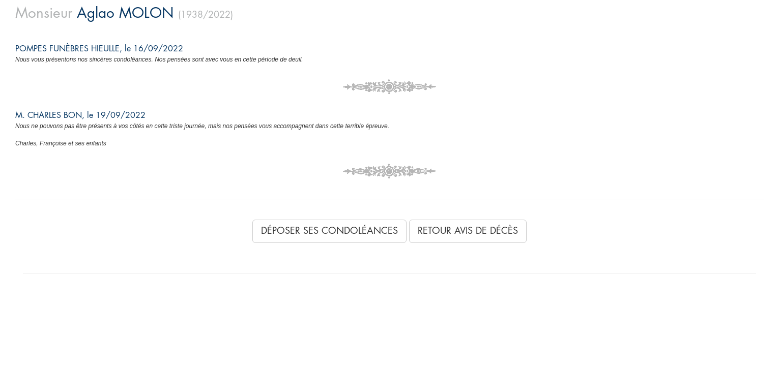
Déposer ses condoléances (329, 230)
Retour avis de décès (468, 230)
